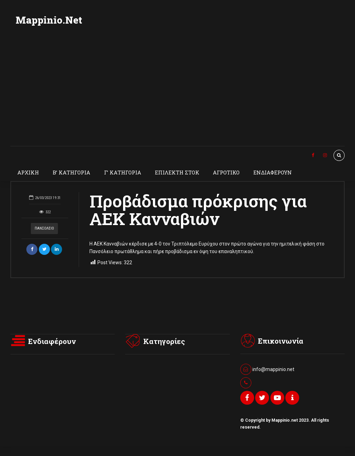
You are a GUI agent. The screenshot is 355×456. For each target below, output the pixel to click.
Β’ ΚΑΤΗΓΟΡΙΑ (71, 172)
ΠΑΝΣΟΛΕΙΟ (44, 228)
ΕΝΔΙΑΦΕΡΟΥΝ (272, 172)
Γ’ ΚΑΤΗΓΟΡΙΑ (122, 172)
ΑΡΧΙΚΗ (28, 172)
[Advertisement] (177, 94)
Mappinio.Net (49, 20)
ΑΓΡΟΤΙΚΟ (226, 172)
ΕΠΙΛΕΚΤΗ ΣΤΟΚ (177, 172)
